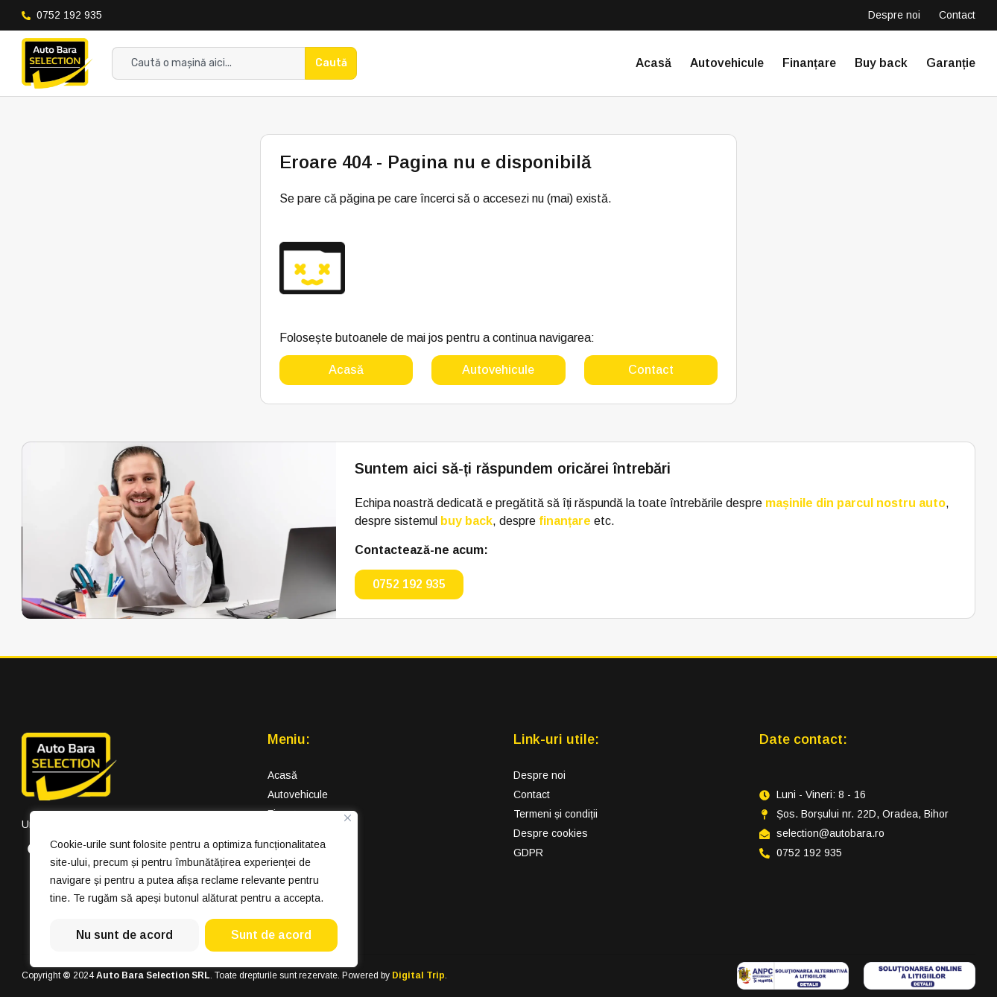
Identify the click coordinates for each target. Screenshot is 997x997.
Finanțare (809, 63)
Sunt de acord (271, 934)
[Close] (347, 818)
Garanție (950, 63)
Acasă (653, 63)
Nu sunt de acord (124, 934)
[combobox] (208, 63)
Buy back (881, 63)
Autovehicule (727, 63)
